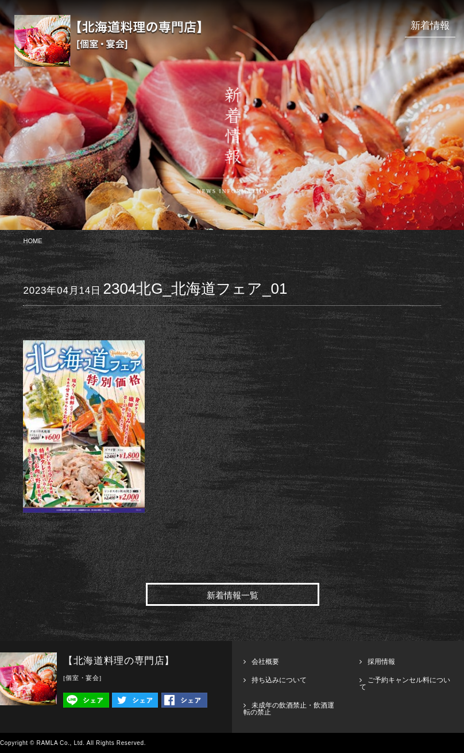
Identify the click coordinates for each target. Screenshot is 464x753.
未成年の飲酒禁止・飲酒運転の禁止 (288, 709)
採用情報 (381, 661)
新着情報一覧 (232, 595)
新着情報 (430, 25)
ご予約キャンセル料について (404, 683)
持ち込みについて (279, 680)
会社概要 (265, 661)
